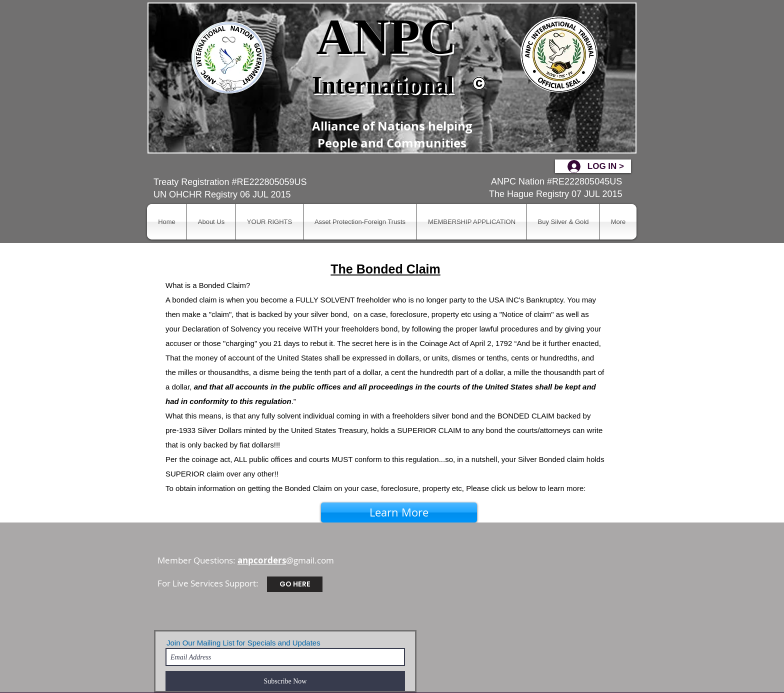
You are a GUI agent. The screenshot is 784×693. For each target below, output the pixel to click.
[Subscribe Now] (285, 681)
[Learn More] (399, 512)
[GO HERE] (294, 584)
